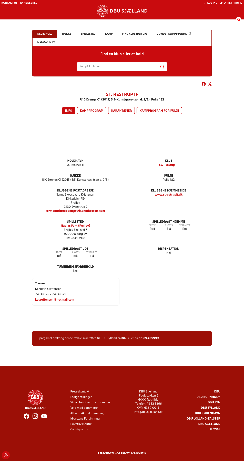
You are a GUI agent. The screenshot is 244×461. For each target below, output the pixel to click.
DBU (217, 391)
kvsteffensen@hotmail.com (54, 299)
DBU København (207, 413)
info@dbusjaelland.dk (148, 412)
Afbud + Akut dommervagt (88, 413)
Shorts (169, 225)
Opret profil (231, 2)
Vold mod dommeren (84, 408)
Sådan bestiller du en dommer (90, 402)
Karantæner (121, 110)
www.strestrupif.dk (168, 194)
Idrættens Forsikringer (85, 418)
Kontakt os (9, 3)
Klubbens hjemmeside (168, 190)
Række (75, 175)
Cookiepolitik (79, 429)
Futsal (215, 429)
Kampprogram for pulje (159, 110)
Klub (168, 161)
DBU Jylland (210, 408)
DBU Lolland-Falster (203, 418)
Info (68, 110)
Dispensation (168, 249)
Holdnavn (75, 161)
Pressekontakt (79, 391)
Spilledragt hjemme (168, 221)
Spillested (75, 221)
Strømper (184, 225)
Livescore (46, 42)
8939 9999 (151, 338)
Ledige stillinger (81, 397)
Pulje (168, 175)
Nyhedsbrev (28, 3)
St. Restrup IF (168, 165)
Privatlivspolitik (81, 424)
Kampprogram (91, 110)
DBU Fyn (214, 402)
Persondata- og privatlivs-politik (122, 454)
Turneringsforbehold (75, 266)
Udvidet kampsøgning (174, 33)
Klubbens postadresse (75, 190)
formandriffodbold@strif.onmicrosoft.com (75, 211)
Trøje (152, 225)
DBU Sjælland (209, 424)
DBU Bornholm (208, 397)
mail (124, 338)
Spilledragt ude (75, 249)
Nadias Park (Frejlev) (75, 225)
